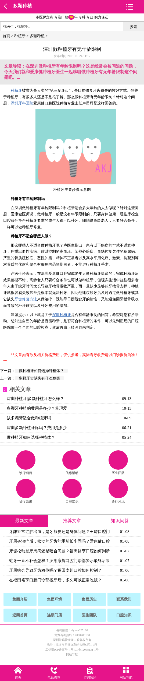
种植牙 (20, 36)
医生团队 (118, 462)
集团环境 (54, 599)
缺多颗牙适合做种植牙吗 (29, 418)
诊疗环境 (118, 491)
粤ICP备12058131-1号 (85, 649)
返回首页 (19, 615)
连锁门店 (54, 615)
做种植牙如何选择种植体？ (41, 371)
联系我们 (123, 599)
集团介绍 (19, 599)
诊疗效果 (25, 491)
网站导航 (72, 654)
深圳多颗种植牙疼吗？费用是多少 (37, 428)
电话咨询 (54, 677)
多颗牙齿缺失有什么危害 (39, 378)
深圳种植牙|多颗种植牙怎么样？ (35, 398)
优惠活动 (72, 462)
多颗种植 (22, 6)
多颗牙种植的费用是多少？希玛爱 (37, 408)
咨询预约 (90, 677)
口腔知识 (72, 491)
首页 (6, 36)
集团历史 (89, 599)
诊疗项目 (25, 462)
